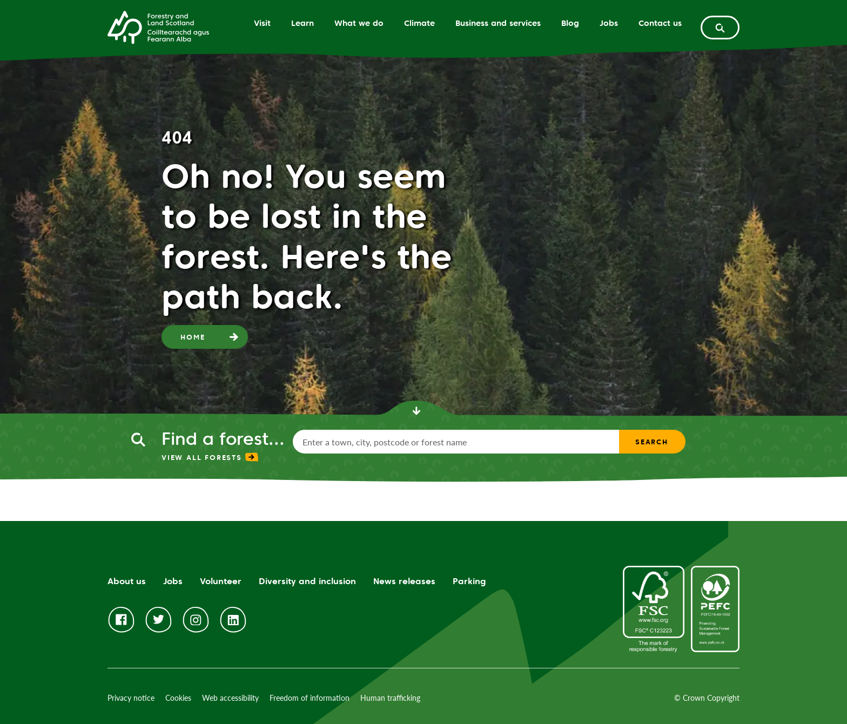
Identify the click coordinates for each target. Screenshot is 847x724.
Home (192, 337)
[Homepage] (158, 26)
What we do (359, 23)
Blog (570, 23)
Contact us (660, 23)
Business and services (498, 23)
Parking (469, 581)
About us (126, 581)
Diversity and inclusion (307, 581)
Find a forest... (223, 438)
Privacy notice (130, 697)
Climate (419, 23)
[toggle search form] (720, 27)
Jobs (609, 23)
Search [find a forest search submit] (651, 441)
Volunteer (220, 581)
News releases (404, 581)
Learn (302, 23)
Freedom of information (309, 697)
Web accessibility (230, 697)
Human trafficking (390, 697)
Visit (262, 23)
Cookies (178, 697)
